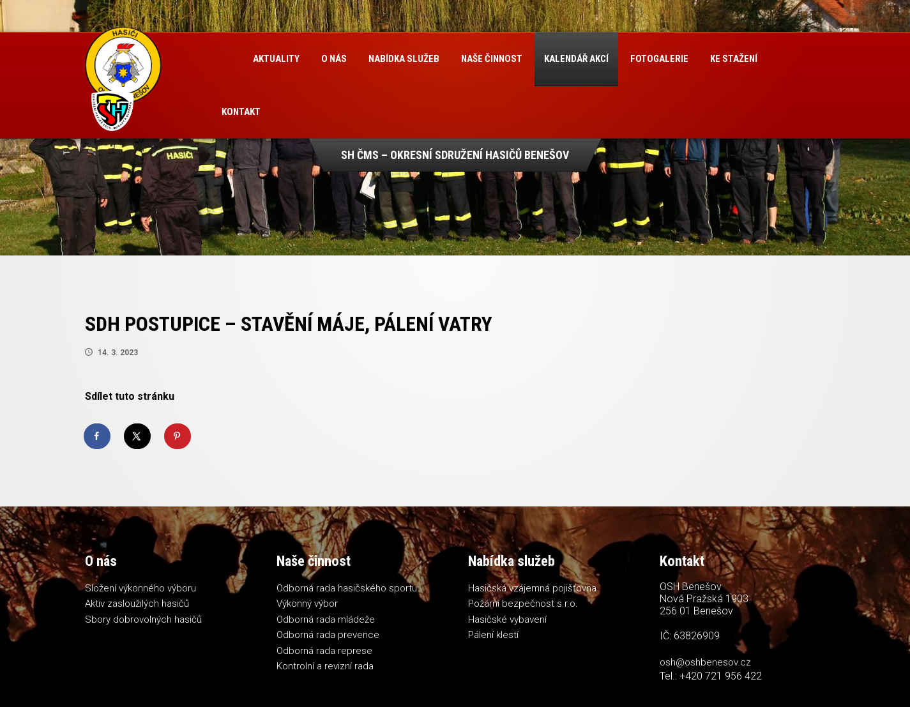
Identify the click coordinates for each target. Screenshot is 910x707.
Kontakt (241, 112)
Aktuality (276, 59)
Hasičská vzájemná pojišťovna (532, 588)
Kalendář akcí (576, 59)
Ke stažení (733, 59)
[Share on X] (138, 436)
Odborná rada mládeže (326, 619)
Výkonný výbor (307, 603)
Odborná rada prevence (328, 635)
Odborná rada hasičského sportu (347, 588)
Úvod (226, 59)
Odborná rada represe (324, 651)
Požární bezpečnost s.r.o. (523, 603)
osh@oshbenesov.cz (705, 662)
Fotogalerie (659, 59)
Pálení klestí (493, 635)
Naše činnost (491, 59)
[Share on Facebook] (97, 436)
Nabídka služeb (403, 59)
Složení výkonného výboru (140, 588)
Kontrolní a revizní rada (325, 666)
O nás (334, 59)
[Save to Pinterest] (178, 436)
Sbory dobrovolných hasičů (143, 619)
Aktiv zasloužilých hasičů (137, 603)
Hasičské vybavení (507, 619)
